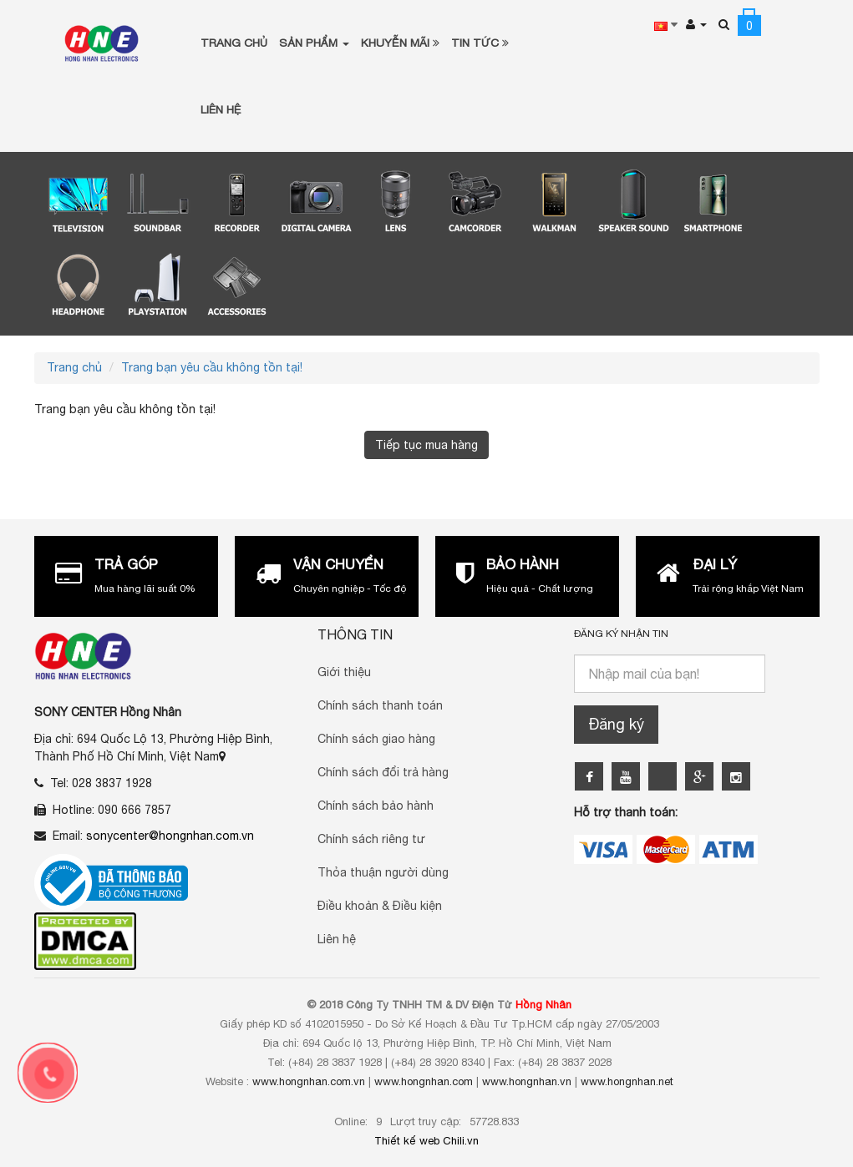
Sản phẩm (314, 42)
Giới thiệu (344, 672)
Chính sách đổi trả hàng (383, 772)
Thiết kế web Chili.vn (426, 1140)
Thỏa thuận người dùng (383, 872)
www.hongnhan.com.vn (308, 1081)
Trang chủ (234, 42)
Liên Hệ (221, 109)
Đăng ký (616, 724)
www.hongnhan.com (423, 1081)
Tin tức (480, 42)
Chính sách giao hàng (376, 738)
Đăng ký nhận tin (621, 633)
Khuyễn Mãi (400, 42)
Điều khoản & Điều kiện (379, 905)
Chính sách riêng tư (371, 839)
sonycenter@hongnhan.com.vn (170, 835)
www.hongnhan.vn (526, 1081)
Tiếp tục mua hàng (426, 445)
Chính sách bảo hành (375, 805)
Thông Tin (355, 634)
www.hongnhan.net (627, 1081)
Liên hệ (336, 939)
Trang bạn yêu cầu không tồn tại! (211, 367)
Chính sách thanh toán (380, 705)
